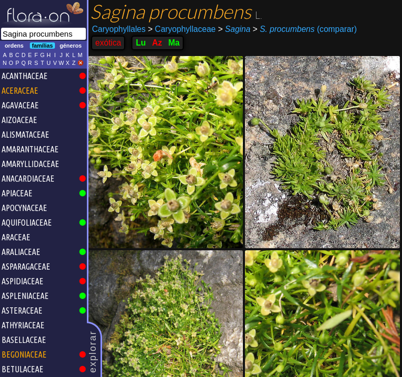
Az (157, 42)
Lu (141, 42)
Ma (174, 42)
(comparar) (305, 29)
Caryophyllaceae (182, 29)
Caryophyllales (119, 29)
